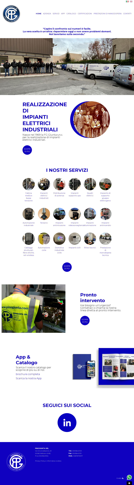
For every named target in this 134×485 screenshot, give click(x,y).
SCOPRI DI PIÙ (85, 321)
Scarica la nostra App (29, 378)
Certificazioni (85, 14)
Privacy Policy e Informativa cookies (48, 461)
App (63, 14)
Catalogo (71, 14)
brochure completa (28, 374)
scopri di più (27, 150)
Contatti (127, 14)
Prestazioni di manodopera (108, 14)
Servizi (56, 14)
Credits (120, 478)
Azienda (47, 14)
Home (38, 14)
